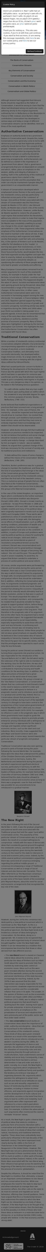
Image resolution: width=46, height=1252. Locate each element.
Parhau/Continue (34, 51)
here (32, 38)
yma (33, 21)
